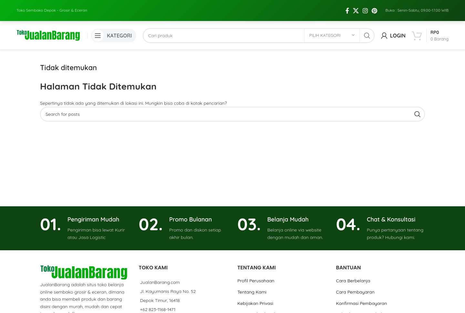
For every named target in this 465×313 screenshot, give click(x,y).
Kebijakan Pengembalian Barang (370, 304)
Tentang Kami (251, 282)
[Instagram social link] (365, 5)
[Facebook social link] (347, 5)
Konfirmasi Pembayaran (361, 293)
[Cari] (259, 24)
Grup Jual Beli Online (259, 304)
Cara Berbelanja (353, 271)
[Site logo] (48, 24)
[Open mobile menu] (114, 24)
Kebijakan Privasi (255, 293)
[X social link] (356, 5)
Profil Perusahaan (255, 271)
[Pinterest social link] (374, 5)
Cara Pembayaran (355, 282)
